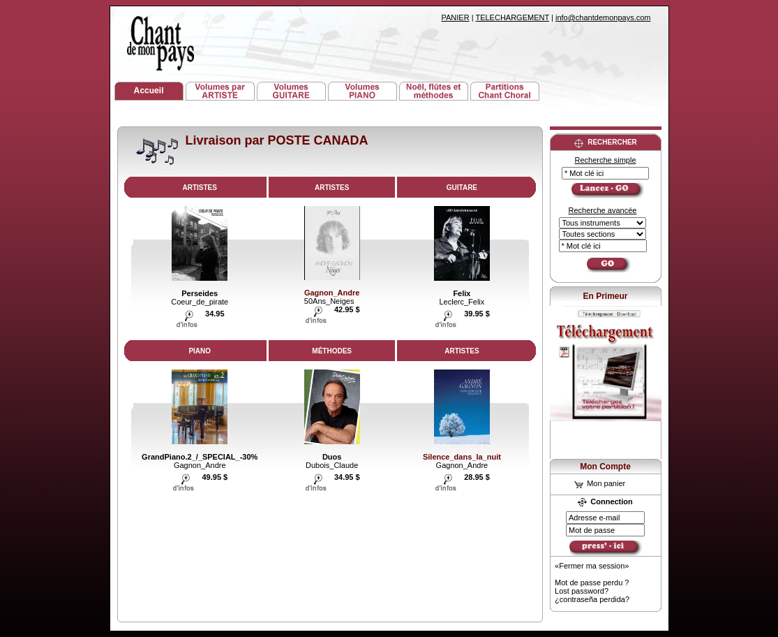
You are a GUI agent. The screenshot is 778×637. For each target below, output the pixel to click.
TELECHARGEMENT (512, 17)
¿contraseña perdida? (592, 599)
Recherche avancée (603, 210)
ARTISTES (200, 187)
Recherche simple (605, 160)
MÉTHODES (332, 351)
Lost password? (581, 591)
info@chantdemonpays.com (603, 17)
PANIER (456, 17)
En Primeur (605, 296)
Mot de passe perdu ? (592, 582)
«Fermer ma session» (592, 566)
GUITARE (462, 187)
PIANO (199, 351)
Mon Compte (605, 466)
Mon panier (599, 483)
